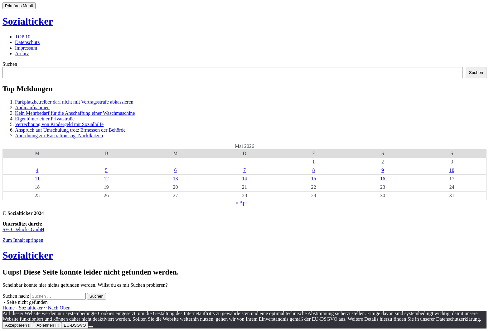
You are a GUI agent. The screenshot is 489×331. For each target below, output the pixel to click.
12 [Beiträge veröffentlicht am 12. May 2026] (106, 178)
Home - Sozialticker (22, 307)
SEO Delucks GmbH (23, 229)
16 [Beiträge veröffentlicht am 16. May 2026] (382, 178)
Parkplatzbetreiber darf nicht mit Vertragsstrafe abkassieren (74, 102)
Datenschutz (27, 42)
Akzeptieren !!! (18, 325)
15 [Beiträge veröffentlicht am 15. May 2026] (313, 178)
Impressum (26, 48)
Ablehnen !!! (47, 325)
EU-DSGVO (75, 325)
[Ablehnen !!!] (90, 327)
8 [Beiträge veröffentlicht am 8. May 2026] (313, 170)
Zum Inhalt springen (22, 240)
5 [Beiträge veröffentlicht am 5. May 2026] (106, 170)
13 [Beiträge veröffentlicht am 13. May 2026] (175, 178)
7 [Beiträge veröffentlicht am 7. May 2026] (244, 170)
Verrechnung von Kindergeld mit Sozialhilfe (59, 124)
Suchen (9, 64)
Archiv (22, 53)
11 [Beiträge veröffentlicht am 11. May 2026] (37, 178)
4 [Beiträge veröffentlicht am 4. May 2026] (37, 170)
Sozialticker (27, 21)
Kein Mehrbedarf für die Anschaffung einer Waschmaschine (75, 113)
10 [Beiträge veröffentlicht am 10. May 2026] (451, 170)
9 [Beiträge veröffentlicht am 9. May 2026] (382, 170)
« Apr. (242, 202)
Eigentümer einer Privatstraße (45, 118)
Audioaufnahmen (32, 107)
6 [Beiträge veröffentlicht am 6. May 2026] (175, 170)
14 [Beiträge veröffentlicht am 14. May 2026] (244, 178)
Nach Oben (59, 307)
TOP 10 (22, 36)
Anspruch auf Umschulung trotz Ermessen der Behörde (70, 130)
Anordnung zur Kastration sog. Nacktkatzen (59, 135)
